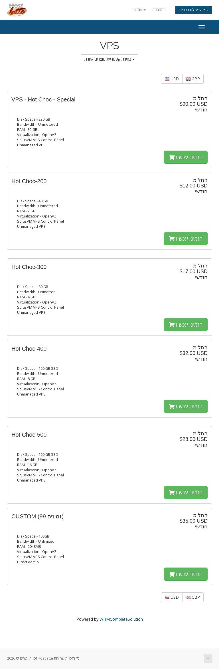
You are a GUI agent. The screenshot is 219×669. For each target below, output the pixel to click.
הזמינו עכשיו (186, 157)
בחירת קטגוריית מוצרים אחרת (109, 59)
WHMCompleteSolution (121, 619)
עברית (139, 9)
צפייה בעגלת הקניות (193, 9)
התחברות (159, 9)
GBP (193, 78)
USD (172, 78)
